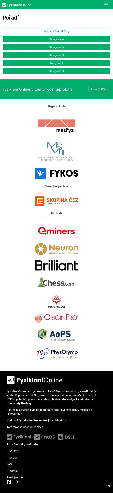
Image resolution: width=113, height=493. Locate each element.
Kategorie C (56, 55)
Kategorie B (56, 47)
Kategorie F (56, 63)
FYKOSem (54, 391)
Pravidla (12, 457)
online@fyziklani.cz (52, 420)
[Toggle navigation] (106, 4)
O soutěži (12, 451)
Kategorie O (56, 71)
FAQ (9, 464)
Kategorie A (56, 39)
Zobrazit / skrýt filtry (56, 31)
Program (12, 470)
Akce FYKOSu (99, 89)
